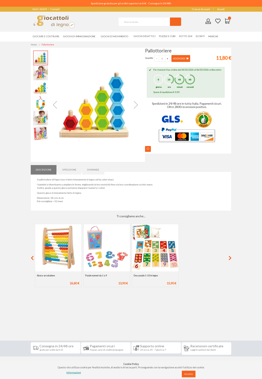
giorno (159, 87)
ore (169, 87)
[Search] (175, 22)
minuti (180, 87)
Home (34, 44)
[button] (55, 104)
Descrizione (43, 168)
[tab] (43, 168)
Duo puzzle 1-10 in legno (146, 275)
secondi (190, 87)
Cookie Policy (41, 355)
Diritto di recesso (43, 340)
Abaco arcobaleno (46, 275)
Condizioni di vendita (44, 335)
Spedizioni (39, 330)
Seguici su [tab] (74, 322)
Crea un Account (201, 9)
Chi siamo (38, 360)
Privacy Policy (41, 350)
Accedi (221, 9)
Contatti (55, 9)
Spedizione (69, 168)
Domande (93, 168)
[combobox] (145, 22)
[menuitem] (214, 36)
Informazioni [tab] (43, 322)
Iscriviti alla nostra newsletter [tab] (156, 322)
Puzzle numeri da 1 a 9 (96, 275)
